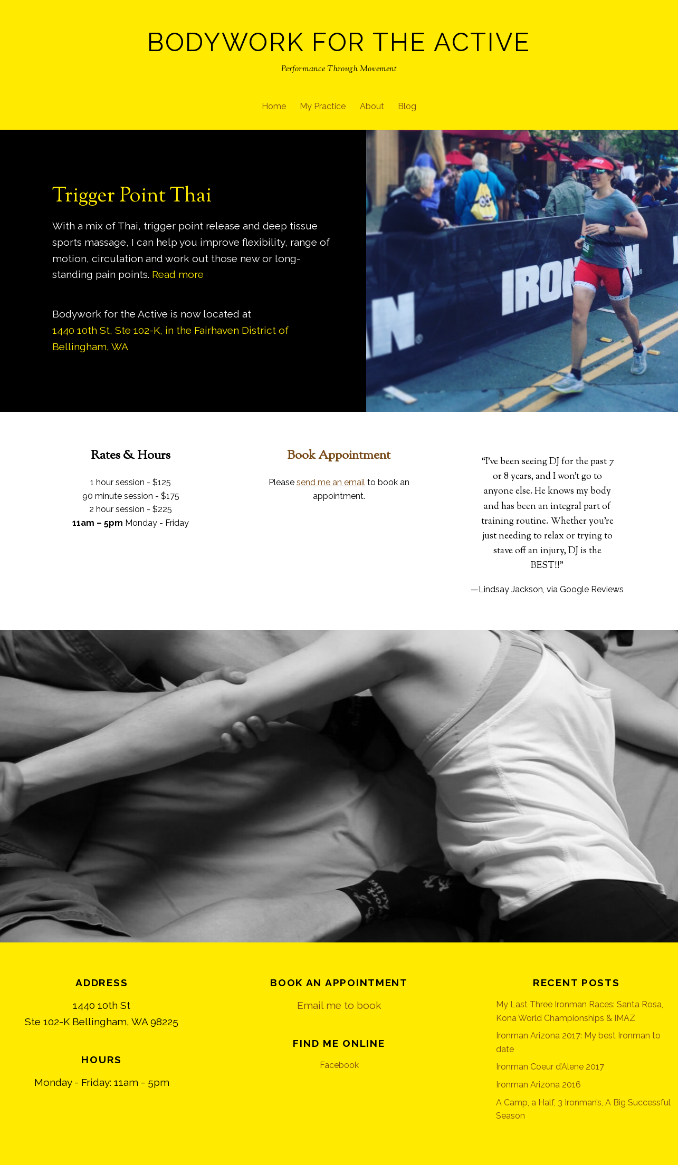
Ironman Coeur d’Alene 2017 (550, 1067)
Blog (407, 106)
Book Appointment (338, 456)
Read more (178, 274)
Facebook (339, 1065)
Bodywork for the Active (339, 42)
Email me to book (339, 1005)
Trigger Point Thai (132, 196)
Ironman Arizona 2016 (538, 1085)
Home (274, 106)
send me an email (331, 482)
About (372, 106)
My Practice (323, 106)
